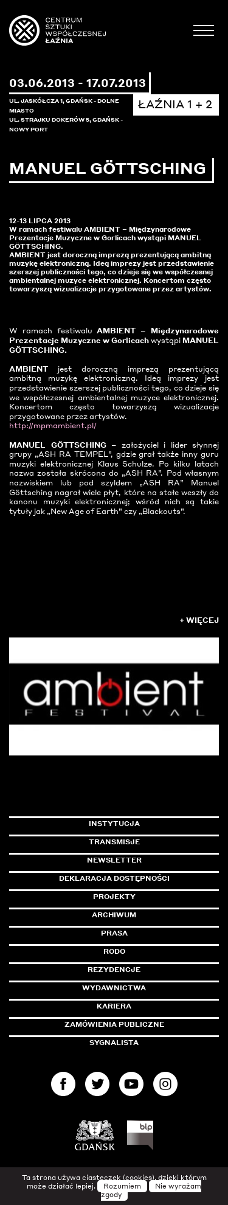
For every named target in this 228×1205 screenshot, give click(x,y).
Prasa (114, 933)
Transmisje (154, 842)
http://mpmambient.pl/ (53, 425)
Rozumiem (122, 1186)
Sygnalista (114, 1042)
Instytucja (114, 823)
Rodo (114, 951)
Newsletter (114, 860)
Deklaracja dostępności (114, 878)
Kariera (114, 1006)
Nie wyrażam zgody (151, 1190)
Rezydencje (114, 969)
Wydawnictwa (114, 988)
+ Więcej (199, 620)
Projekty (114, 896)
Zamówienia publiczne (141, 1024)
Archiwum (114, 915)
